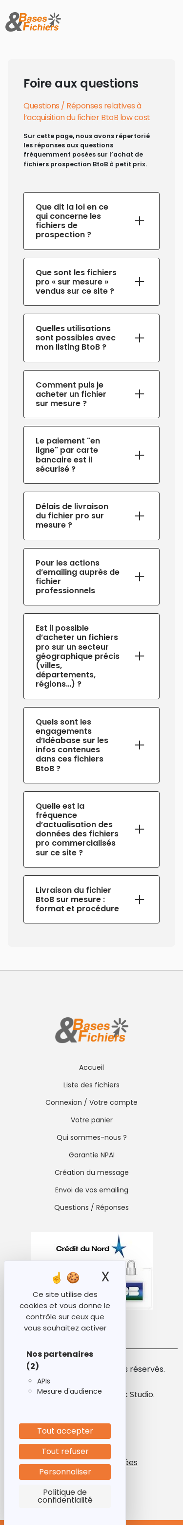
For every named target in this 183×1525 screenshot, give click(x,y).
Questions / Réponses (91, 1207)
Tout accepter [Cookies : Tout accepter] (65, 1430)
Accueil (91, 1067)
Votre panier (92, 1120)
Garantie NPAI (92, 1155)
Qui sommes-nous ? (92, 1137)
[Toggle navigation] (169, 22)
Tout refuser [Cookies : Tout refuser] (65, 1451)
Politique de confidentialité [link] (65, 1496)
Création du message (92, 1172)
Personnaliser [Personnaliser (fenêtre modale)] (65, 1471)
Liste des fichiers (91, 1085)
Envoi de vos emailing (91, 1190)
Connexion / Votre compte (91, 1102)
